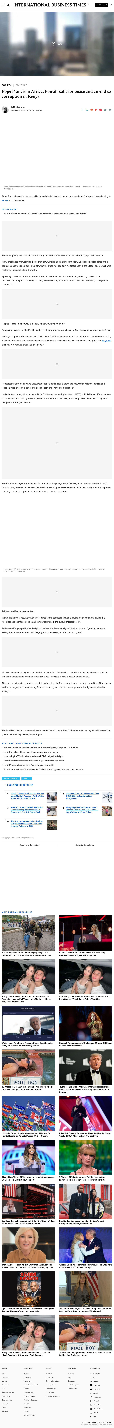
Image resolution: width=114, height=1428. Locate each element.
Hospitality (27, 1377)
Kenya (5, 200)
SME (3, 1389)
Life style (5, 1404)
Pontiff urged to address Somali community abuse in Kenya (31, 752)
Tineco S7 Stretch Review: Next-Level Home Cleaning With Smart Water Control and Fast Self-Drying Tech (27, 809)
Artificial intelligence (31, 1396)
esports (26, 1404)
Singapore (71, 1381)
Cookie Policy (50, 1389)
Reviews (5, 1411)
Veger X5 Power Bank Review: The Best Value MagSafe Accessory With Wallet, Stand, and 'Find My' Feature (27, 796)
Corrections (50, 1392)
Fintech (26, 1411)
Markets (4, 1381)
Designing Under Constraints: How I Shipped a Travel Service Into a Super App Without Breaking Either (82, 809)
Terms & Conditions (53, 1381)
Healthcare (27, 1381)
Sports (4, 1408)
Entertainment (7, 1400)
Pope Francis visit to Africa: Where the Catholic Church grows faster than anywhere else (43, 770)
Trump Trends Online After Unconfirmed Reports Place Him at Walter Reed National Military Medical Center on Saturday (84, 1089)
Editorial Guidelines (85, 845)
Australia (71, 1373)
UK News (5, 1377)
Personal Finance (8, 1392)
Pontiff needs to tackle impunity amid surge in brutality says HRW (34, 761)
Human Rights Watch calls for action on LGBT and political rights (34, 756)
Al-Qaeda (106, 341)
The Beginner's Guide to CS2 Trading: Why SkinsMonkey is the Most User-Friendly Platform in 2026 (27, 823)
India (69, 1377)
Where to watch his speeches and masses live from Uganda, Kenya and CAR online (41, 748)
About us (49, 1373)
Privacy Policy (51, 1385)
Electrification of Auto (31, 1385)
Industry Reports (29, 1415)
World (4, 1373)
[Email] (105, 110)
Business (5, 1385)
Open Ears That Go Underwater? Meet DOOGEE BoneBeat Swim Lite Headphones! (82, 796)
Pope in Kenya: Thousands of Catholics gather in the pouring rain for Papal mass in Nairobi (45, 214)
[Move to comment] (110, 110)
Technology (6, 1396)
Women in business (31, 1400)
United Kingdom (73, 1385)
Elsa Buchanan (19, 107)
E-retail (26, 1373)
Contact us (49, 1377)
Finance (26, 1389)
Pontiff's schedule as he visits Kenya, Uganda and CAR (28, 765)
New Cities (27, 1408)
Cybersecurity (28, 1392)
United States (72, 1389)
